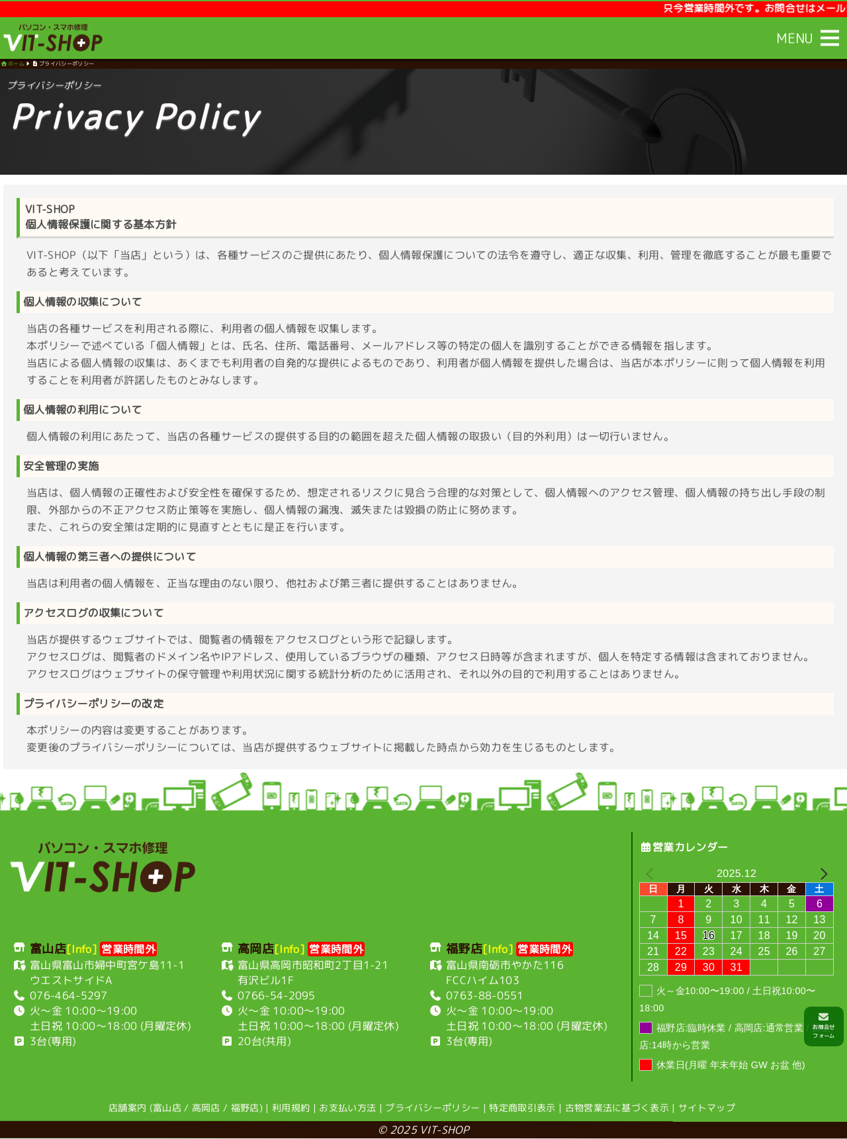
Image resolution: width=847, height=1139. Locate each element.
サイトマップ (706, 1108)
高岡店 (206, 1107)
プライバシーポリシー (432, 1107)
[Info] (81, 949)
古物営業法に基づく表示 (617, 1108)
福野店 (245, 1107)
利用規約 (291, 1107)
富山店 (167, 1107)
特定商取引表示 (522, 1107)
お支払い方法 (347, 1107)
